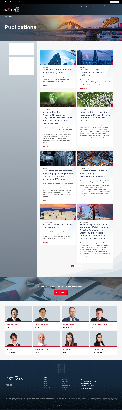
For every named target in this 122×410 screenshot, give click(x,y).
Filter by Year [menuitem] (17, 46)
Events (45, 390)
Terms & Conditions (56, 405)
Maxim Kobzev (68, 325)
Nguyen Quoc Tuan (41, 350)
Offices (63, 384)
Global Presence (66, 386)
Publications (47, 388)
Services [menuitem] (70, 12)
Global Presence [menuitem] (113, 12)
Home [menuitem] (56, 12)
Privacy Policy (66, 405)
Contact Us (96, 6)
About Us (46, 382)
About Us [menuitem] (63, 12)
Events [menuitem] (83, 12)
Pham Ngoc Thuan (41, 325)
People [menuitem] (77, 12)
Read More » (46, 85)
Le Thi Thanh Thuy (98, 350)
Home (6, 16)
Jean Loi (9, 350)
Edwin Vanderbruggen (99, 325)
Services (46, 384)
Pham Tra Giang (12, 325)
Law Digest (70, 6)
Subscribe (87, 6)
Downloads (79, 6)
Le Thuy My (67, 350)
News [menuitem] (98, 12)
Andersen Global (9, 1)
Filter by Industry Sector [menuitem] (21, 52)
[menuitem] (114, 2)
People (45, 386)
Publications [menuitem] (90, 12)
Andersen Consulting (23, 1)
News (45, 392)
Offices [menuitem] (104, 12)
